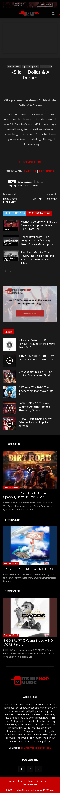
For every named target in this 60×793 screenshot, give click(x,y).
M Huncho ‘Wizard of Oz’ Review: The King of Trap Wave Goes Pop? (36, 344)
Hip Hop (40, 182)
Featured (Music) (11, 563)
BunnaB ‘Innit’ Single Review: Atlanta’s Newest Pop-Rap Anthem (35, 422)
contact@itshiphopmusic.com (36, 747)
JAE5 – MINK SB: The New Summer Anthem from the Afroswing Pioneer (34, 407)
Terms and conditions (38, 781)
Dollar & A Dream (25, 182)
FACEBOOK (46, 171)
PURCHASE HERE (30, 162)
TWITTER (30, 171)
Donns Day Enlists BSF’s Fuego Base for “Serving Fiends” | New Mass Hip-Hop (37, 240)
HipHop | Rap (46, 66)
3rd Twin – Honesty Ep (45, 198)
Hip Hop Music (15, 185)
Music (35, 185)
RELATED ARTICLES (15, 213)
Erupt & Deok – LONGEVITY (11, 200)
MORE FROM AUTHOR (39, 213)
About (12, 781)
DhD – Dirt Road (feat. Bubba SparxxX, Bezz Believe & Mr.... (25, 495)
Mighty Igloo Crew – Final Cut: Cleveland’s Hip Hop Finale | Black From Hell (39, 225)
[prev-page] (5, 271)
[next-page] (10, 271)
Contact (21, 781)
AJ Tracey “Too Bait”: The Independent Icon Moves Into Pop (35, 391)
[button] (5, 14)
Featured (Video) (14, 66)
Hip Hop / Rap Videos (30, 66)
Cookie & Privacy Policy (30, 784)
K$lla (27, 185)
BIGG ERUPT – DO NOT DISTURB (28, 569)
